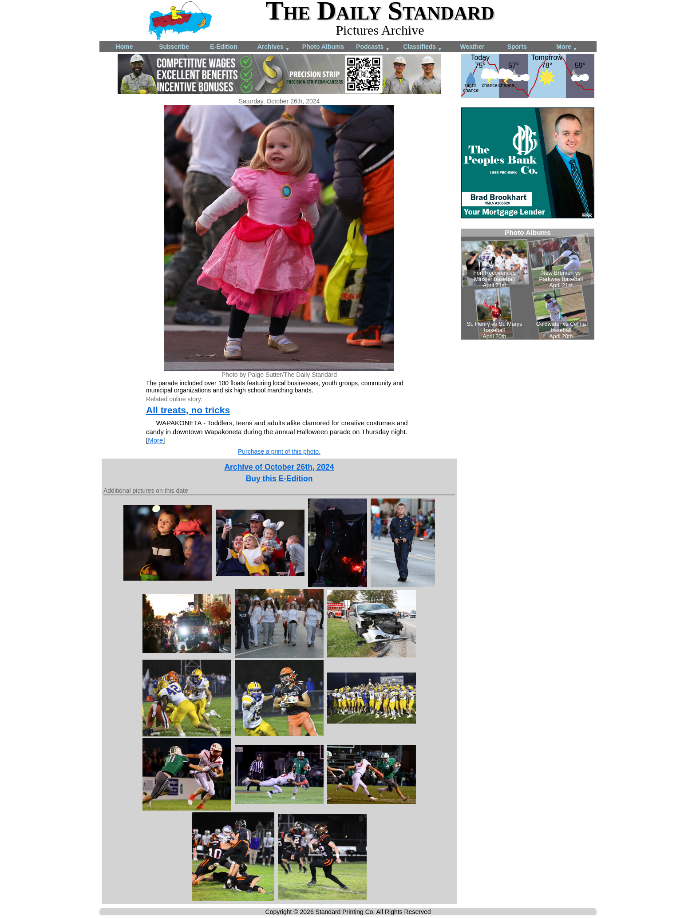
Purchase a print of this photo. (279, 451)
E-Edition (223, 46)
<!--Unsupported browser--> (527, 284)
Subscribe (174, 46)
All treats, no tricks (188, 410)
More (566, 47)
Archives (273, 47)
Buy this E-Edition (279, 478)
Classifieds (422, 47)
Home (124, 46)
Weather (472, 46)
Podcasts (373, 47)
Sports (517, 46)
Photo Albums (323, 46)
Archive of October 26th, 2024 (279, 467)
